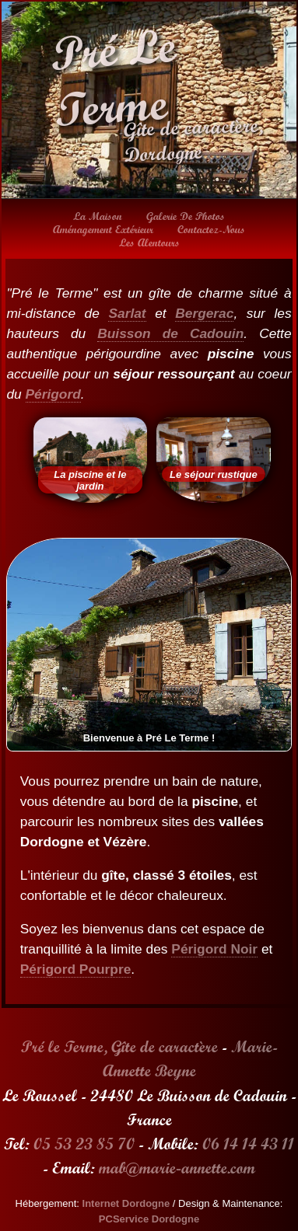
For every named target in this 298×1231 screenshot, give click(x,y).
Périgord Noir (214, 949)
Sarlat (126, 313)
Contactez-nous (211, 229)
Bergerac (204, 313)
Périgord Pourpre (75, 969)
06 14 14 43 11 (248, 1143)
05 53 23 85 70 (84, 1143)
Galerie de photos (185, 216)
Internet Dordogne (126, 1203)
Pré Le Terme (112, 77)
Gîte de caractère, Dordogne (193, 140)
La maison (97, 216)
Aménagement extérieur (103, 229)
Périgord (53, 394)
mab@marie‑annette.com (177, 1167)
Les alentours (149, 242)
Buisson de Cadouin (170, 333)
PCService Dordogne (149, 1219)
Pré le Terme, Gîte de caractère (119, 1046)
